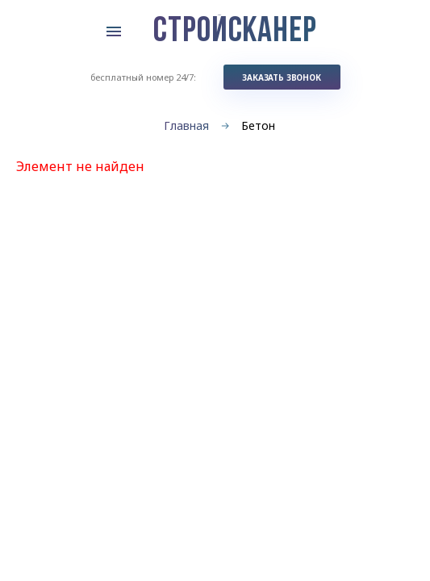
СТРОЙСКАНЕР (235, 32)
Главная (186, 125)
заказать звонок (281, 77)
